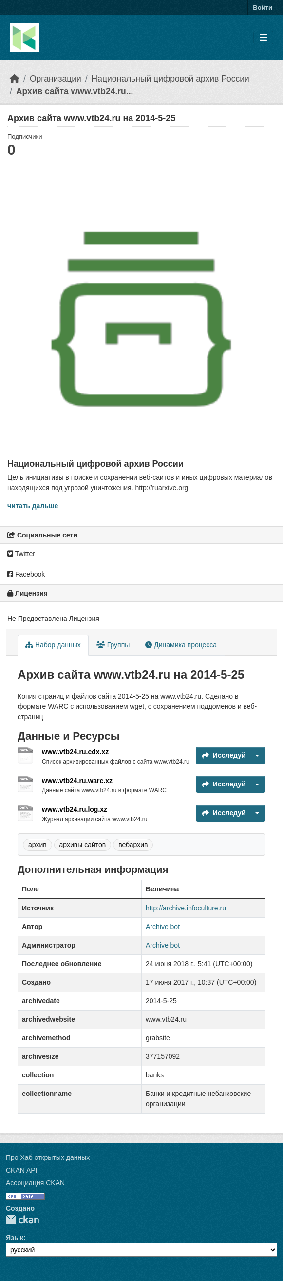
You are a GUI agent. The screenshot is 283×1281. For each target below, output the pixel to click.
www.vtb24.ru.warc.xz (77, 781)
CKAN (22, 1220)
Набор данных (53, 645)
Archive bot (163, 926)
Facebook (26, 574)
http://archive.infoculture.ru (186, 908)
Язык (14, 1237)
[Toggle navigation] (263, 38)
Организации (55, 78)
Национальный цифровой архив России (170, 78)
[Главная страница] (14, 78)
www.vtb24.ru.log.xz (74, 809)
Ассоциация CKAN (35, 1183)
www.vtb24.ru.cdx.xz (75, 752)
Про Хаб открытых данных (48, 1157)
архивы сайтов (82, 844)
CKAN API (22, 1170)
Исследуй (224, 755)
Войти (262, 7)
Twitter (21, 554)
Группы (113, 645)
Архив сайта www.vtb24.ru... (74, 91)
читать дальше (32, 506)
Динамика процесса (181, 645)
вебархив (133, 844)
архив (37, 844)
